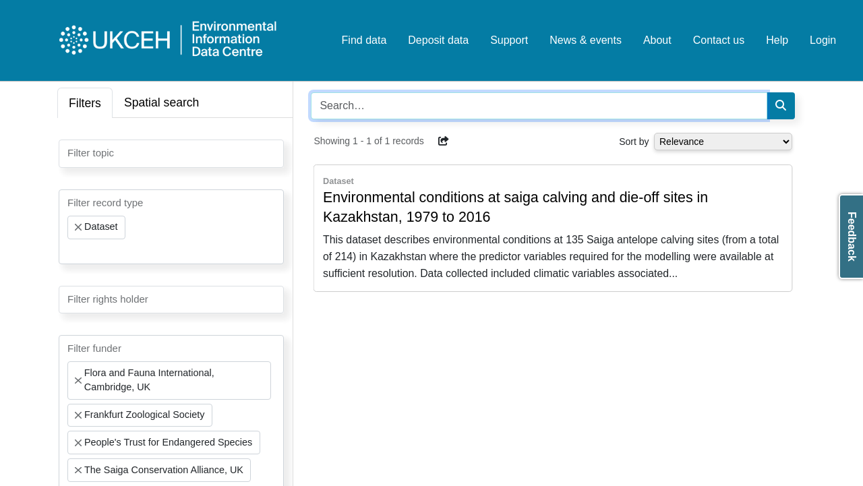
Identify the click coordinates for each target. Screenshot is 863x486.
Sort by (634, 141)
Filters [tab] (85, 103)
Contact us (718, 40)
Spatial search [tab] (162, 102)
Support (509, 40)
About (657, 40)
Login (823, 40)
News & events (585, 40)
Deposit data (438, 40)
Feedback (852, 237)
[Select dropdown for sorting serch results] (723, 141)
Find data (364, 40)
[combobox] (171, 154)
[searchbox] (71, 152)
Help (777, 40)
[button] (444, 141)
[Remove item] (78, 227)
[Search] (781, 105)
